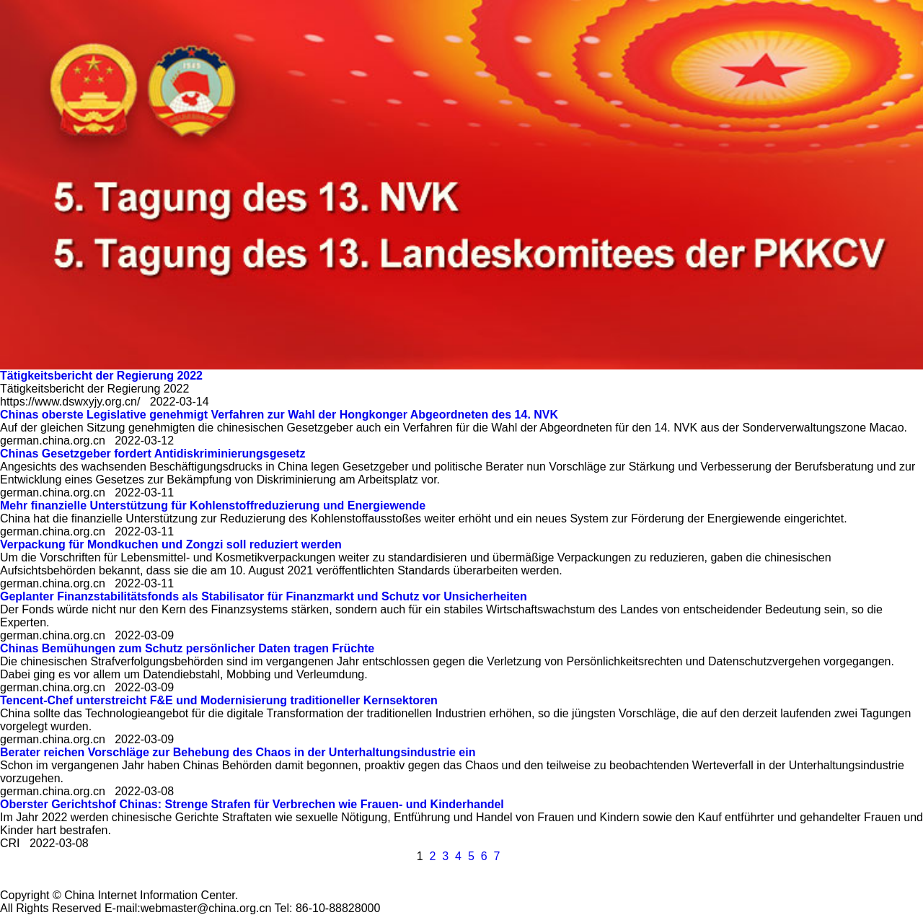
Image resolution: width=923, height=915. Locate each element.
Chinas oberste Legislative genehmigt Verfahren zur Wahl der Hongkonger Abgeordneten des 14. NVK (279, 414)
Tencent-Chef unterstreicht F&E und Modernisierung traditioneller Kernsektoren (219, 700)
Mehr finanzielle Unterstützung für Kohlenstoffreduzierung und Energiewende (212, 505)
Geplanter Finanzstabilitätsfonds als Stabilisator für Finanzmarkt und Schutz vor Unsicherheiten (263, 596)
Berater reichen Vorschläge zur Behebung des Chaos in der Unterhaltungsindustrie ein (237, 752)
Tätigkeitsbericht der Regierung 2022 (101, 375)
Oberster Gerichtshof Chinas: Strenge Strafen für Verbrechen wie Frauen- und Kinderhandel (252, 804)
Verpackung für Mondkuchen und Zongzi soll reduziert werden (171, 544)
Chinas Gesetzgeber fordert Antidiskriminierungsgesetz (153, 453)
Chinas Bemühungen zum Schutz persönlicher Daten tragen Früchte (187, 648)
